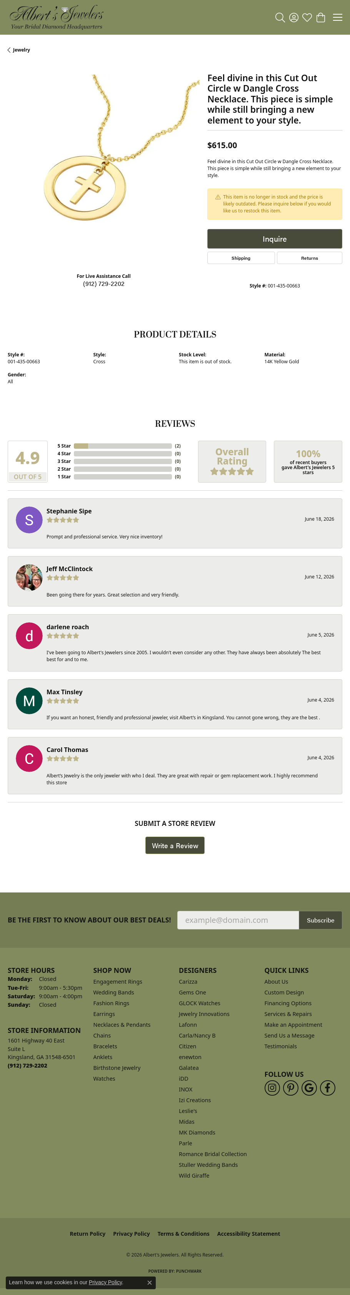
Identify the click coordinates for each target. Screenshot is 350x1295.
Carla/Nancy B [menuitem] (197, 1035)
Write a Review (175, 845)
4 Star (64, 453)
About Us (276, 981)
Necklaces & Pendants (122, 1024)
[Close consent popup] (149, 1282)
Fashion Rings (111, 1003)
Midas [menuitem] (187, 1121)
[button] (280, 17)
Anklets (103, 1057)
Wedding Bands (113, 992)
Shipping (241, 257)
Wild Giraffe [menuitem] (194, 1175)
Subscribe (320, 920)
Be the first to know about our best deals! (89, 920)
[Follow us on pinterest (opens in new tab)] (290, 1088)
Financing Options (288, 1003)
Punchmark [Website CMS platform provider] (189, 1271)
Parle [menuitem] (185, 1143)
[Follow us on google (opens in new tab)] (309, 1088)
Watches (104, 1078)
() (178, 446)
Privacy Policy (131, 1233)
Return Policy (88, 1233)
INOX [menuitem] (185, 1089)
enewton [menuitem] (190, 1057)
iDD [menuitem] (183, 1078)
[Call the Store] (27, 1065)
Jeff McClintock (70, 569)
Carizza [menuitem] (188, 981)
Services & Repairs (288, 1014)
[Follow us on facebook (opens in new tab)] (327, 1088)
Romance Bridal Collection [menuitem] (213, 1154)
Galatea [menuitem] (189, 1067)
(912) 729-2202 (104, 283)
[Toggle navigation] (337, 17)
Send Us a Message (290, 1035)
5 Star (64, 446)
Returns (309, 257)
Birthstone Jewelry (117, 1067)
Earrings (104, 1014)
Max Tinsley (65, 692)
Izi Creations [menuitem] (195, 1100)
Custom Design (284, 992)
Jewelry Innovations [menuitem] (204, 1014)
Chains (102, 1035)
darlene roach (68, 627)
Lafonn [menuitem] (188, 1024)
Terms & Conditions (184, 1233)
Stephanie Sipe (69, 511)
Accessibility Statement (248, 1233)
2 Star (64, 469)
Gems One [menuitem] (192, 992)
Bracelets (105, 1046)
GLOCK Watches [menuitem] (199, 1003)
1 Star (64, 476)
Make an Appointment (293, 1024)
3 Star (64, 461)
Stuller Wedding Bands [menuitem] (208, 1164)
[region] (104, 171)
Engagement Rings (118, 981)
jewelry (21, 50)
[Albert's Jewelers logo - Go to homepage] (56, 17)
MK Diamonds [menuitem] (197, 1132)
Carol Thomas (67, 749)
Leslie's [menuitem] (188, 1111)
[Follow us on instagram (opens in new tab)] (272, 1088)
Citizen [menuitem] (188, 1046)
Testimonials (281, 1046)
